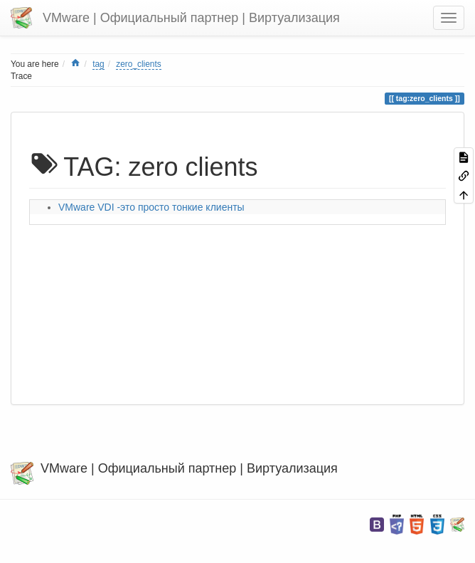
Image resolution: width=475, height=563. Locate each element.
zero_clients (138, 64)
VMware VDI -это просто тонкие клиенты (151, 207)
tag (98, 64)
